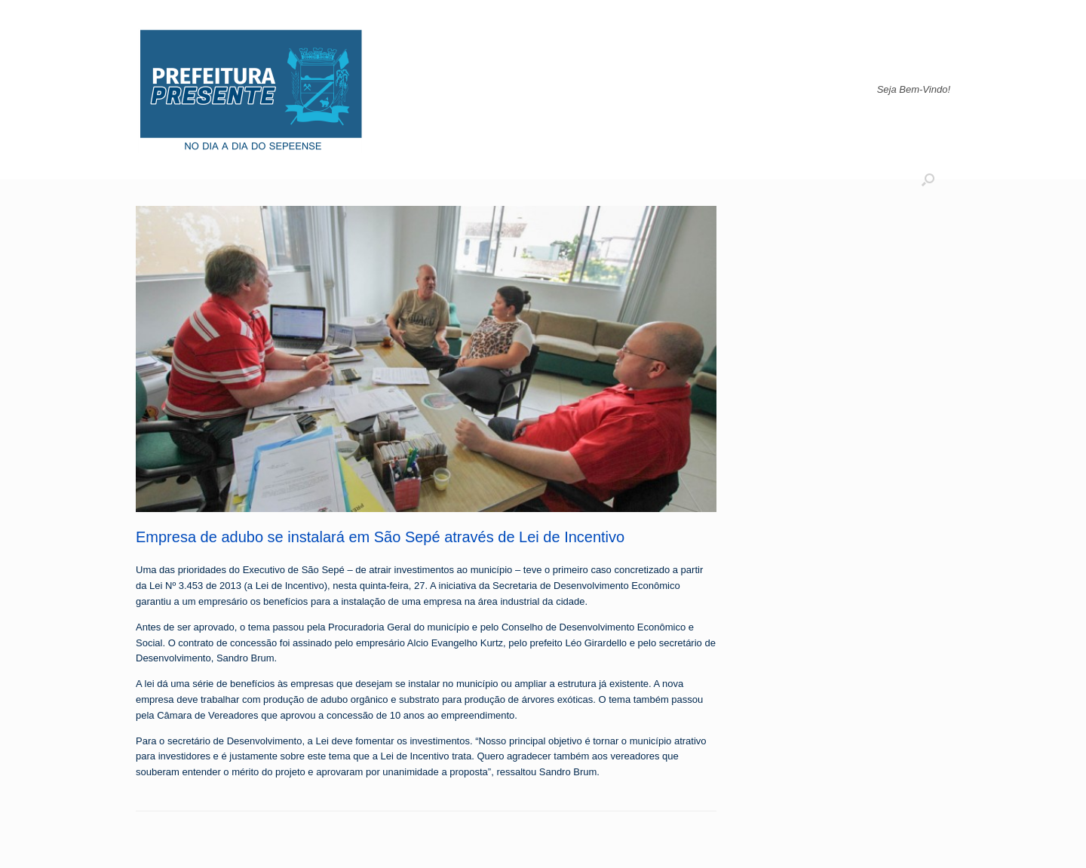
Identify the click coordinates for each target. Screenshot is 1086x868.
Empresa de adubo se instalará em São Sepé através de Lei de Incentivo (380, 537)
